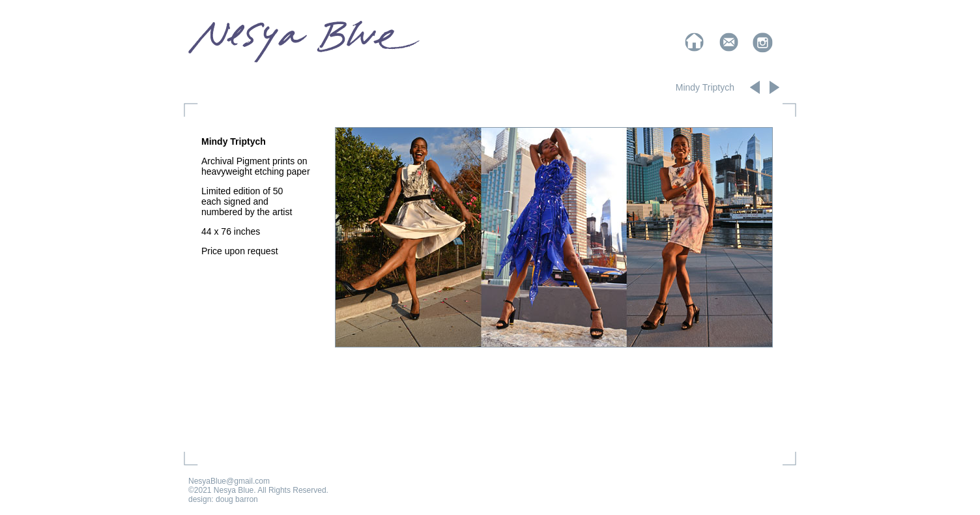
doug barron (237, 499)
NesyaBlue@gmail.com (229, 481)
